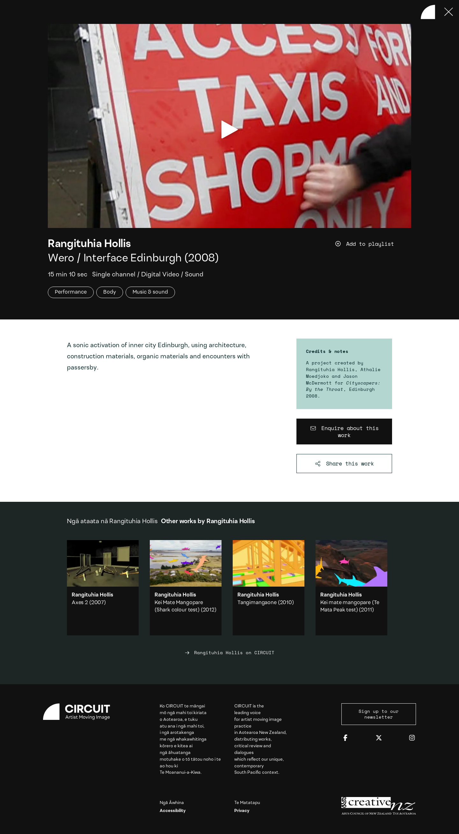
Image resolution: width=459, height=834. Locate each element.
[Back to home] (428, 12)
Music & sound (150, 292)
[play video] (230, 130)
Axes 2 (80, 602)
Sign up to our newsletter (379, 714)
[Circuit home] (80, 711)
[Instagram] (412, 738)
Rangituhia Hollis (89, 244)
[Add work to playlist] (373, 244)
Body (109, 292)
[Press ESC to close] (448, 12)
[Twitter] (379, 738)
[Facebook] (345, 738)
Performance (71, 292)
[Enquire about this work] (344, 431)
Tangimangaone (257, 602)
